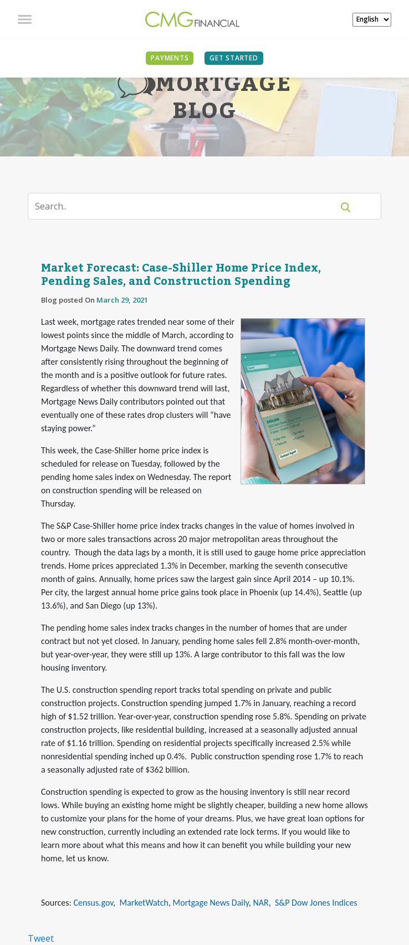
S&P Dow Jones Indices (316, 902)
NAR (260, 902)
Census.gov (93, 902)
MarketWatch (143, 902)
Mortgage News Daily (211, 902)
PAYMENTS (169, 58)
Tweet (41, 938)
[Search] (187, 206)
